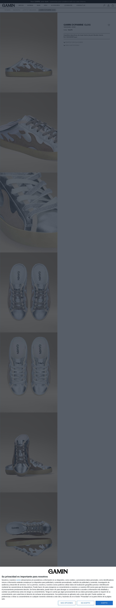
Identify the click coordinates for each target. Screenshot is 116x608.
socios (18, 580)
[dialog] (58, 587)
